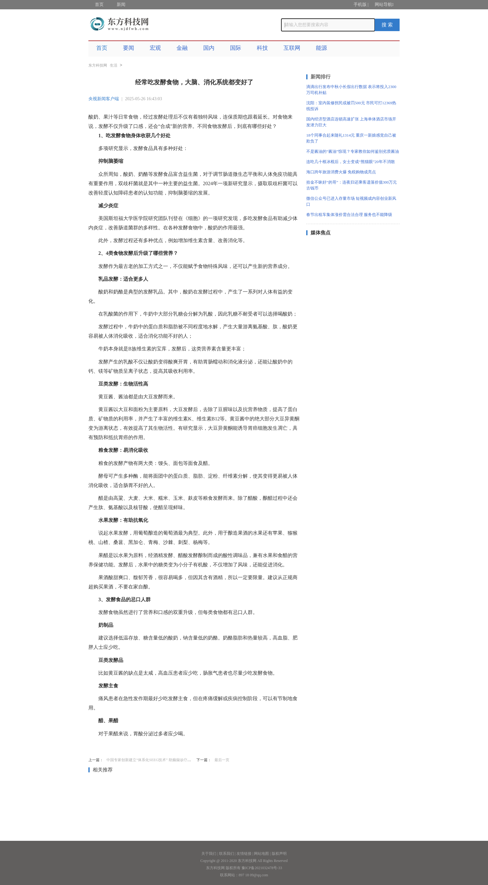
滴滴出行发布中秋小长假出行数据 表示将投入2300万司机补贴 (351, 89)
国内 (208, 48)
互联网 (292, 48)
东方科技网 (97, 65)
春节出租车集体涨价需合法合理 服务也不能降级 (349, 214)
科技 (262, 48)
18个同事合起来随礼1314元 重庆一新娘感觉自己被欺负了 (351, 138)
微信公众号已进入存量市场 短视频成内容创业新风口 (351, 201)
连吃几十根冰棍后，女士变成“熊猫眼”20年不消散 (350, 161)
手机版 (360, 4)
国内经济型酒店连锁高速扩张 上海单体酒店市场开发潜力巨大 (351, 122)
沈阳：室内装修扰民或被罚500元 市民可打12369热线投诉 (351, 106)
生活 (113, 65)
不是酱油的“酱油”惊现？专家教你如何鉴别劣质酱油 (352, 151)
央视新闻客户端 (103, 98)
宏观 (155, 48)
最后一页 (221, 760)
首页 (99, 4)
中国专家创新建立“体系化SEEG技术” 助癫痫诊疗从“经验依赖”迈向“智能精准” (170, 760)
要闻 (128, 48)
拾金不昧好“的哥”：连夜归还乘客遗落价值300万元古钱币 (351, 185)
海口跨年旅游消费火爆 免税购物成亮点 (341, 172)
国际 (235, 48)
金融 (182, 48)
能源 (321, 48)
